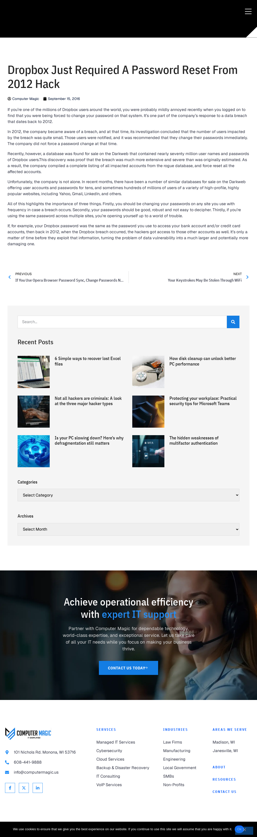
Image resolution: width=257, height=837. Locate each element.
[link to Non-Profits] (183, 785)
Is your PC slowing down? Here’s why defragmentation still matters (89, 440)
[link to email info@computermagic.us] (45, 772)
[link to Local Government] (183, 768)
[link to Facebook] (10, 788)
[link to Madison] (232, 742)
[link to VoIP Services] (124, 785)
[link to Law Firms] (183, 742)
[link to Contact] (232, 792)
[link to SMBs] (183, 776)
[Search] (233, 322)
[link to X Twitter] (24, 788)
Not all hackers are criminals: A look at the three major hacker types (88, 401)
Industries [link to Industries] (175, 729)
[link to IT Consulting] (124, 776)
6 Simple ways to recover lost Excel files (88, 361)
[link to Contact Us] (128, 668)
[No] (244, 831)
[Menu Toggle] (248, 12)
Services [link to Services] (106, 729)
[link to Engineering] (183, 759)
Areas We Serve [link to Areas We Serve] (230, 729)
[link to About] (232, 767)
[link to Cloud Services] (124, 759)
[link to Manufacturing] (183, 751)
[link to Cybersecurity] (124, 751)
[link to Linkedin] (38, 788)
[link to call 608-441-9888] (45, 762)
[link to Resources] (232, 779)
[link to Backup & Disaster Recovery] (124, 768)
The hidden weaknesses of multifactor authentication (194, 440)
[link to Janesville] (232, 751)
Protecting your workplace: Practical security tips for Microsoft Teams (203, 401)
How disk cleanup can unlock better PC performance (202, 361)
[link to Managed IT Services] (124, 742)
